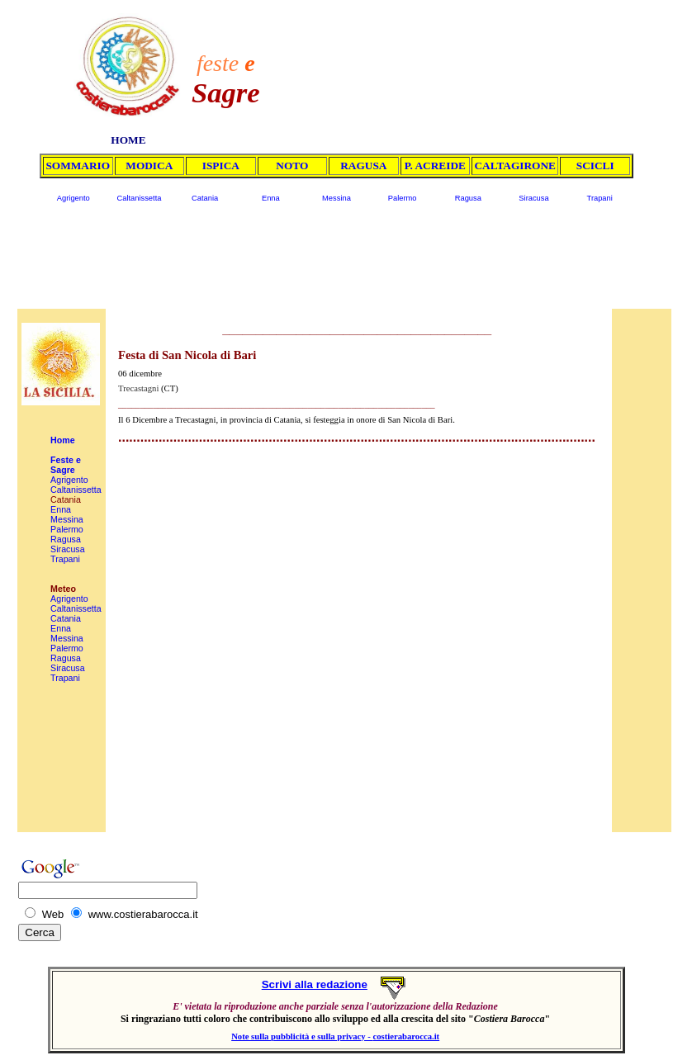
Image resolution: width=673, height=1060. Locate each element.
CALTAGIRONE (515, 165)
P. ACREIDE (435, 165)
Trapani (600, 198)
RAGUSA (363, 165)
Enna (271, 198)
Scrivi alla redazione (314, 984)
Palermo (402, 198)
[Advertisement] (461, 59)
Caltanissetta (138, 198)
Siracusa (533, 198)
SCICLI (595, 165)
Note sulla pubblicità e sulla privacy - (301, 1036)
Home (62, 440)
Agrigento (73, 198)
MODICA (149, 165)
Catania (205, 198)
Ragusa (468, 198)
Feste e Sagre (65, 465)
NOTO (292, 165)
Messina (336, 198)
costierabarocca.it (406, 1036)
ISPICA (220, 165)
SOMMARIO (77, 165)
